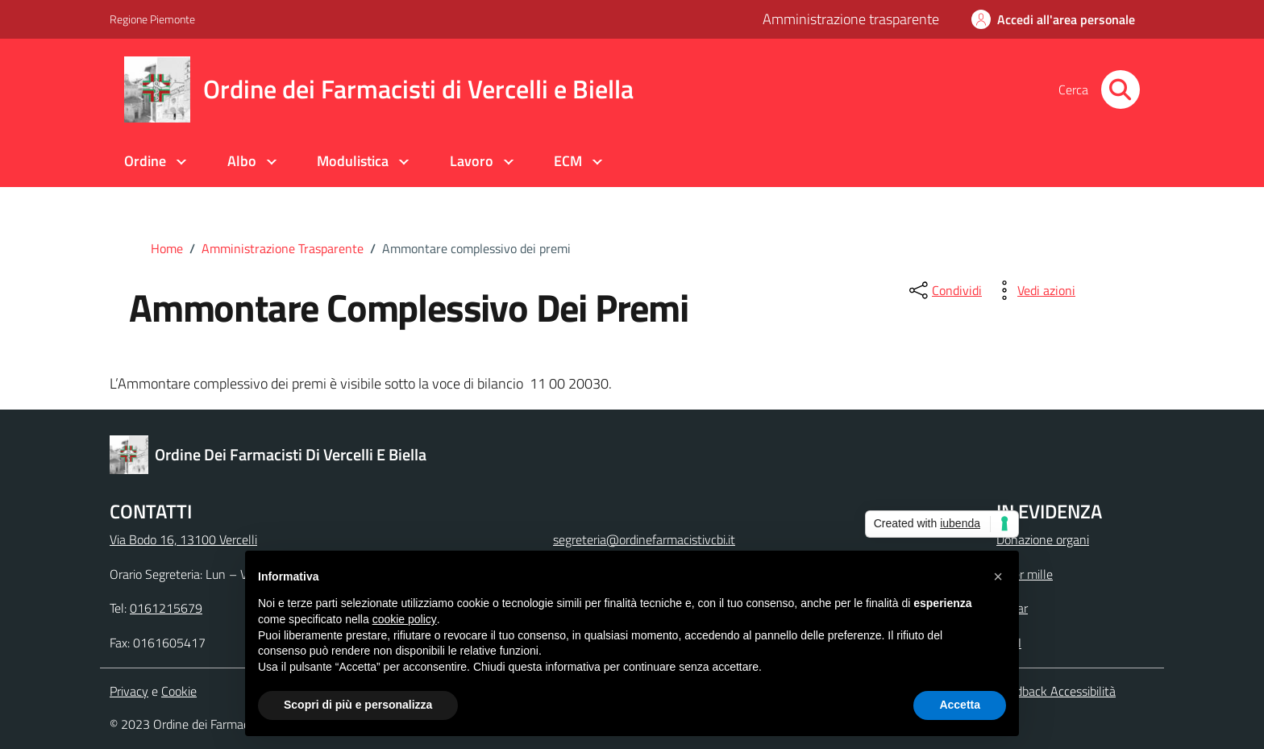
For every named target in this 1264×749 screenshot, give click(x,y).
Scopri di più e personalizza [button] (358, 704)
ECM (568, 161)
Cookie (179, 691)
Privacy (129, 691)
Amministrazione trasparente (851, 19)
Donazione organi (1042, 539)
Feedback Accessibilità (1056, 691)
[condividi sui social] (944, 290)
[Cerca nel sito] (1120, 89)
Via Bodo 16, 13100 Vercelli (183, 539)
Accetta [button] (959, 704)
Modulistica (353, 161)
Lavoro (471, 161)
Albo (241, 161)
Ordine (145, 161)
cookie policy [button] (404, 619)
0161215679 (166, 608)
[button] (998, 576)
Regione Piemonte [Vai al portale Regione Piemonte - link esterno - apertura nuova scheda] (152, 18)
